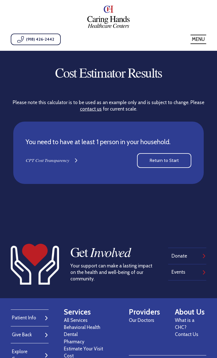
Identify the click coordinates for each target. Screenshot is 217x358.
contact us (91, 109)
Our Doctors (141, 320)
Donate (179, 256)
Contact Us (186, 334)
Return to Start (164, 160)
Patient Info (24, 317)
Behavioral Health (82, 327)
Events (178, 272)
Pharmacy (74, 341)
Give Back (22, 334)
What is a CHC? (184, 323)
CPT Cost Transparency (47, 160)
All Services (76, 320)
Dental (71, 334)
